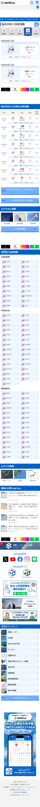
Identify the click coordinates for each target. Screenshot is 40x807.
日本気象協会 (23, 792)
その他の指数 (20, 229)
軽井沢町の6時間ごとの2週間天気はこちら (21, 191)
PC (25, 782)
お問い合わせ (21, 790)
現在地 (37, 8)
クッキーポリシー (30, 787)
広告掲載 (12, 790)
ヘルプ (28, 790)
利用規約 (6, 787)
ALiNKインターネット (23, 795)
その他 (36, 25)
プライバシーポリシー (17, 787)
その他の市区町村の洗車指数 (22, 200)
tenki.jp (8, 2)
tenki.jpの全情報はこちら (21, 698)
